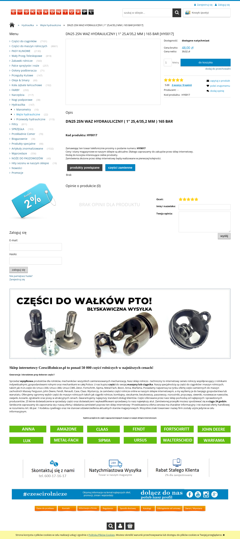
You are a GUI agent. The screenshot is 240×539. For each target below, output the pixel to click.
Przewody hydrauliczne (30, 119)
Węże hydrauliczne (28, 114)
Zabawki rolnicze (22, 60)
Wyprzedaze (19, 153)
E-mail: (13, 240)
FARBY (16, 90)
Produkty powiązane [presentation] (85, 167)
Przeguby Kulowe (22, 75)
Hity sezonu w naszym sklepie (30, 163)
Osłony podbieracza (24, 70)
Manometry (23, 109)
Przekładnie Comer (23, 134)
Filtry (15, 124)
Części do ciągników (24, 41)
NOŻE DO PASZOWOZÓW (27, 158)
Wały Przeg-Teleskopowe (27, 56)
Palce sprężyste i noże (25, 65)
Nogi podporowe (22, 99)
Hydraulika (18, 104)
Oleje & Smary (20, 80)
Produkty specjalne (23, 143)
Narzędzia (18, 95)
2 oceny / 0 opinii (182, 85)
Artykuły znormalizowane (27, 148)
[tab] (85, 167)
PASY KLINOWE (21, 51)
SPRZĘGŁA (18, 129)
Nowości (17, 168)
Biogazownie (19, 139)
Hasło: (13, 254)
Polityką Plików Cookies (101, 535)
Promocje (17, 172)
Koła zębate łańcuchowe (27, 85)
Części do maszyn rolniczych (29, 46)
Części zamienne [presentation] (120, 167)
